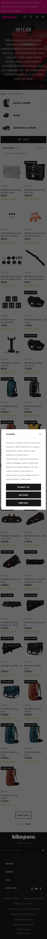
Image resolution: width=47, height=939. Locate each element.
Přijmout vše (23, 487)
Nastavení (23, 495)
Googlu (18, 463)
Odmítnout (23, 503)
